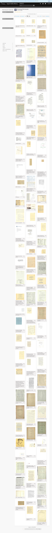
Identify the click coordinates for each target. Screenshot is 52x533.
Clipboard (40, 3)
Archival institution (7, 28)
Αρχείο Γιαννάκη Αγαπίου (6, 26)
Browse (21, 3)
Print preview (16, 16)
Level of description (6, 49)
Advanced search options (32, 13)
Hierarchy (22, 16)
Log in (49, 3)
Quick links (45, 3)
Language (43, 3)
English (4, 15)
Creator (4, 43)
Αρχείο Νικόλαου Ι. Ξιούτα (6, 23)
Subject (4, 47)
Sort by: (38, 16)
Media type (5, 50)
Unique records (5, 13)
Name (4, 44)
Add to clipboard (23, 25)
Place (4, 46)
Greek (3, 14)
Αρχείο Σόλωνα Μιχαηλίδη (7, 22)
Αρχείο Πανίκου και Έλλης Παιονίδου (8, 21)
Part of (4, 18)
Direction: (43, 16)
